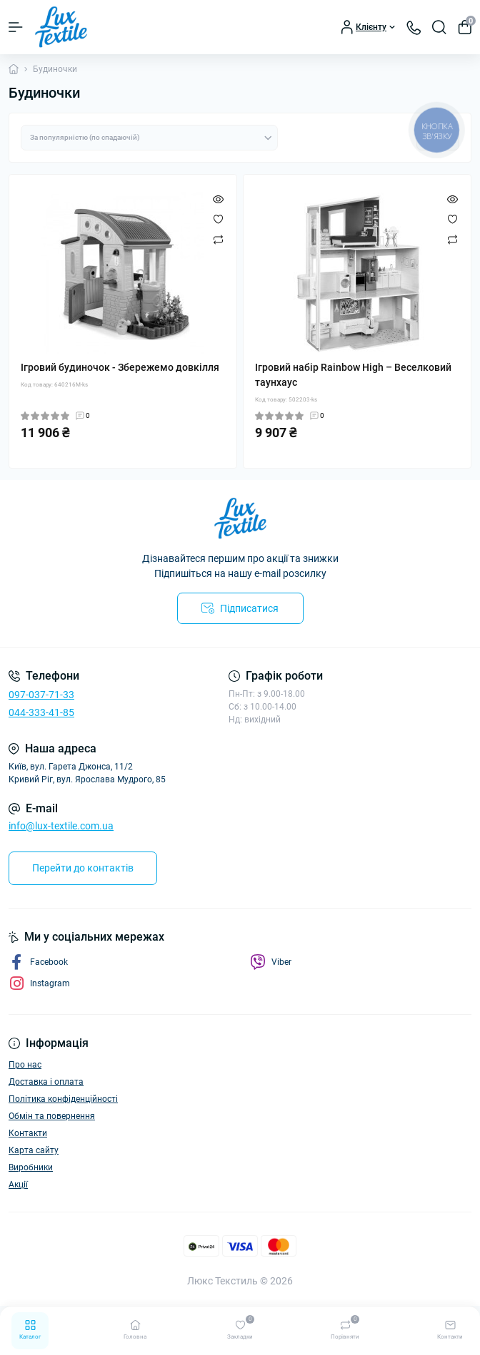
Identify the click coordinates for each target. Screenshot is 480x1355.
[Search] (439, 27)
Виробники (31, 1167)
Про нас (25, 1065)
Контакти (28, 1133)
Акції (18, 1185)
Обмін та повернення (52, 1116)
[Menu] (16, 27)
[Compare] (218, 239)
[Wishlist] (218, 219)
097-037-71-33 (41, 694)
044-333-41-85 (41, 712)
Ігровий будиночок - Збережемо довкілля (120, 367)
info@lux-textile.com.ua (61, 826)
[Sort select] (149, 137)
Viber (270, 962)
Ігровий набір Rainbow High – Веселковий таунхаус (353, 375)
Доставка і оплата (46, 1082)
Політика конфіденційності (63, 1099)
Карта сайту (34, 1150)
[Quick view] (218, 199)
